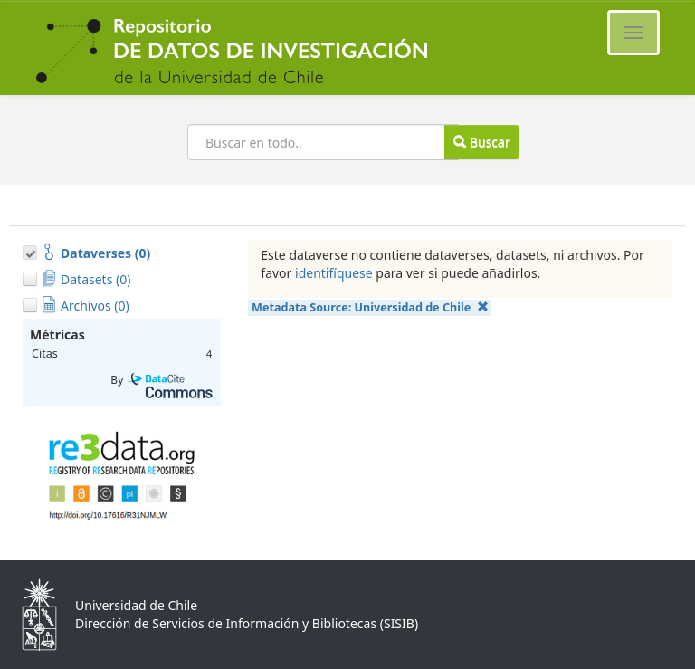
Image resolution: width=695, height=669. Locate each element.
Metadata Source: (370, 307)
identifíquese (334, 273)
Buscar (481, 141)
